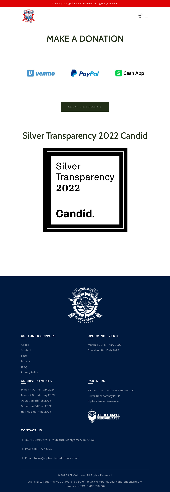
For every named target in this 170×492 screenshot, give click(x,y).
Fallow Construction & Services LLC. (111, 390)
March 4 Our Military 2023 (38, 395)
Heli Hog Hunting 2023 (36, 411)
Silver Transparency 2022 (104, 396)
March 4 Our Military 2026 (104, 344)
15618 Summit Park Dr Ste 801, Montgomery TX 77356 (60, 440)
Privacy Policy (29, 372)
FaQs (24, 355)
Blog (24, 366)
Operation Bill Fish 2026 (103, 350)
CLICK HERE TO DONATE (85, 107)
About (25, 344)
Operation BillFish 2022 (36, 406)
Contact (26, 350)
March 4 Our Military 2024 (38, 389)
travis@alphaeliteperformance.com (56, 458)
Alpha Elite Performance (103, 401)
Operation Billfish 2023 (36, 400)
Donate (25, 361)
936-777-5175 (43, 449)
